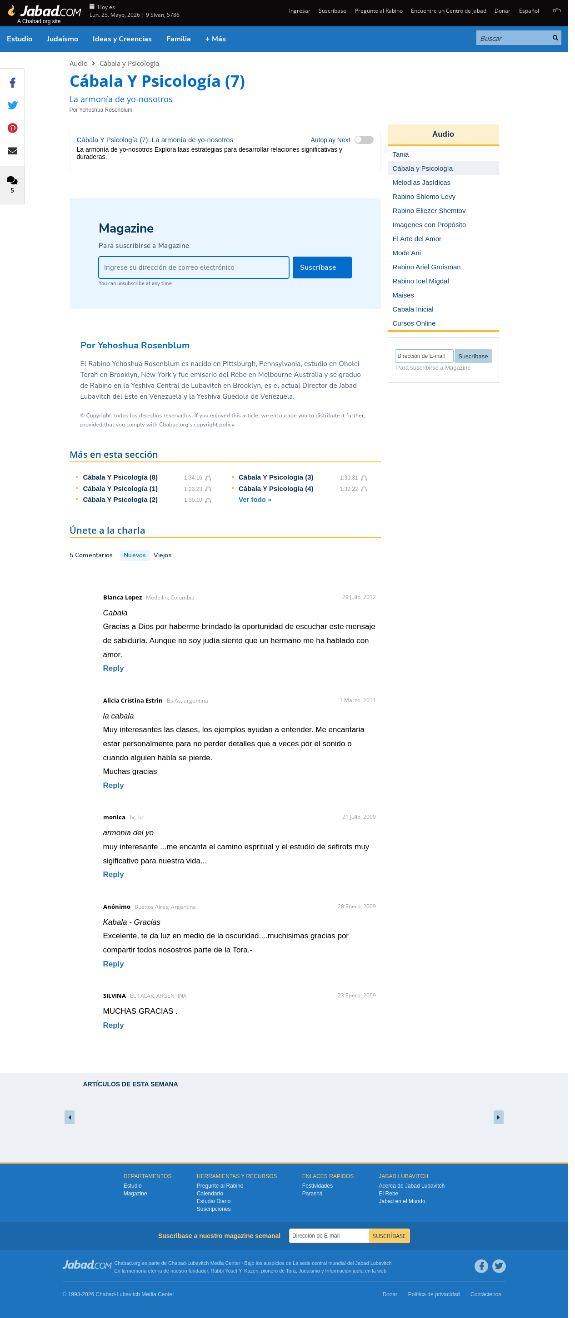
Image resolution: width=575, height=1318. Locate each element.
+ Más (215, 39)
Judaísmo (62, 39)
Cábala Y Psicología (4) (276, 488)
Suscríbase (332, 11)
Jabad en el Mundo (402, 1201)
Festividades (317, 1186)
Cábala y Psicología (129, 63)
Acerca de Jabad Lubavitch (412, 1186)
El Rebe (389, 1193)
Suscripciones (214, 1209)
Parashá (312, 1193)
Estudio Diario (214, 1201)
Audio (79, 63)
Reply (113, 668)
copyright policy (214, 424)
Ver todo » (255, 499)
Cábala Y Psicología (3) (276, 477)
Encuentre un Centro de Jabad (448, 11)
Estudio (19, 39)
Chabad (177, 1263)
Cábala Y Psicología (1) (120, 488)
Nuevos (135, 555)
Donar (502, 11)
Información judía (345, 1270)
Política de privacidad (434, 1294)
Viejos (163, 555)
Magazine (135, 1193)
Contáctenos (485, 1294)
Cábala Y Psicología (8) (120, 477)
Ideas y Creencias (122, 39)
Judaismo (309, 1270)
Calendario (210, 1193)
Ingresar (299, 11)
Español (529, 11)
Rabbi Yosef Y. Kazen (235, 1270)
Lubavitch (198, 1263)
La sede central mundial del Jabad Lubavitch (342, 1263)
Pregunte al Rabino (379, 11)
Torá (290, 1270)
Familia (178, 39)
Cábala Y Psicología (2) (120, 499)
